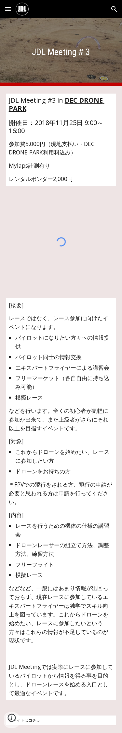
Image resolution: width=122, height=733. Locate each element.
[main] (61, 52)
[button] (8, 9)
